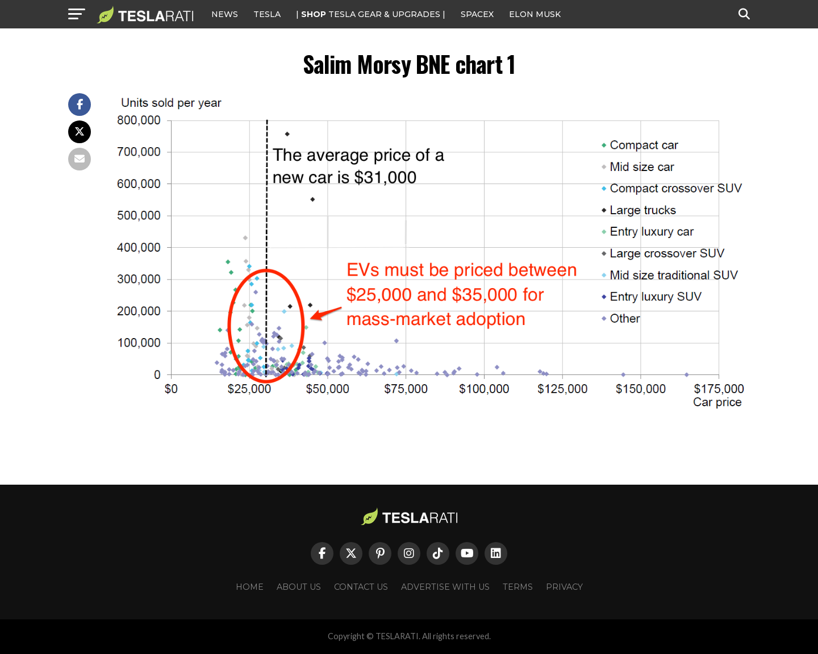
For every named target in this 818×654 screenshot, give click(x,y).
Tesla (267, 14)
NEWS (224, 14)
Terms (518, 587)
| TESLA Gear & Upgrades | (370, 14)
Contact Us (361, 587)
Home (250, 587)
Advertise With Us (445, 587)
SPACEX (477, 14)
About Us (299, 587)
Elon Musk (535, 14)
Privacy (564, 587)
